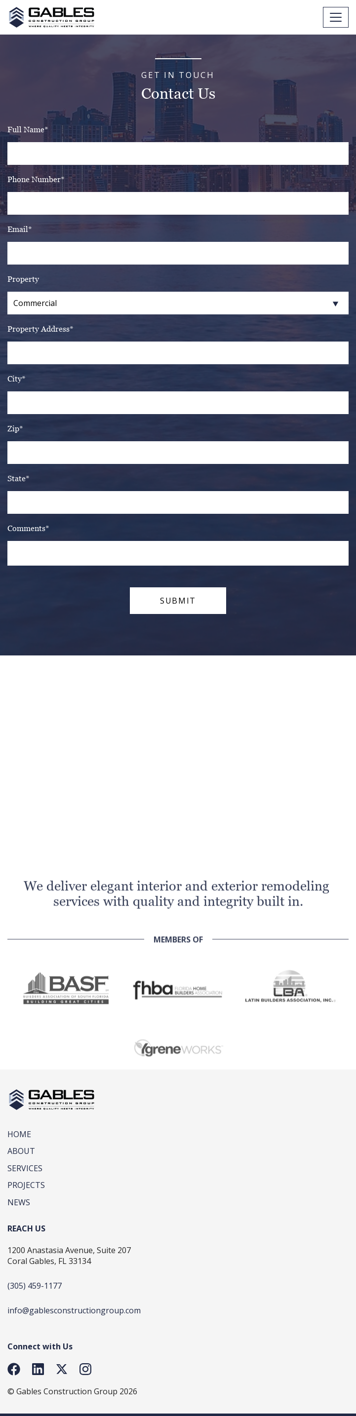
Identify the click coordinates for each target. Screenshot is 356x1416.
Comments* (28, 528)
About (21, 1151)
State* (18, 478)
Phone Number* (36, 179)
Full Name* (27, 129)
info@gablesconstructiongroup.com (74, 1310)
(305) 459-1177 (34, 1285)
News (18, 1202)
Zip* (15, 428)
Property (23, 279)
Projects (26, 1185)
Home (19, 1134)
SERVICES (24, 1168)
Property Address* (40, 329)
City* (16, 378)
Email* (19, 229)
